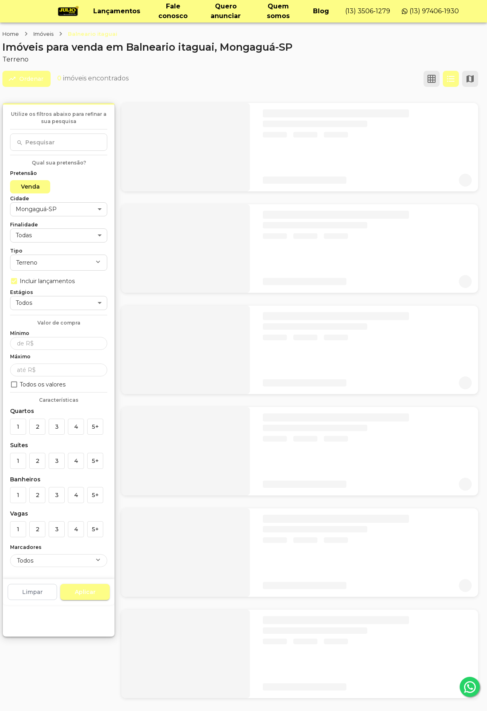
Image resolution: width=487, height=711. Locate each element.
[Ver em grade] (432, 79)
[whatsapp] (470, 687)
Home (10, 34)
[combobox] (58, 142)
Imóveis (43, 34)
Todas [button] (24, 235)
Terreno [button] (26, 262)
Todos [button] (24, 302)
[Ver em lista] (451, 79)
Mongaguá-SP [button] (36, 209)
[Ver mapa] (470, 79)
